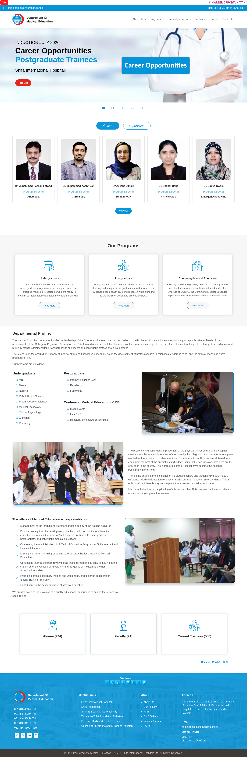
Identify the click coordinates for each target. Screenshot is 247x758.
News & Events (152, 722)
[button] (103, 107)
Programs (157, 18)
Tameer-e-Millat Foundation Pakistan (102, 717)
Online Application (179, 18)
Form (146, 712)
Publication (201, 18)
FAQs (146, 727)
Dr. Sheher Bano (168, 184)
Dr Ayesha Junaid (123, 184)
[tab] (107, 124)
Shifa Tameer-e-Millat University (99, 712)
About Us (140, 18)
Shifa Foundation (90, 708)
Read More (26, 82)
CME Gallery (150, 717)
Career (214, 18)
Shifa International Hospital (96, 703)
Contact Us (228, 18)
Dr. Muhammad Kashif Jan (78, 184)
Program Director (33, 193)
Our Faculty (150, 708)
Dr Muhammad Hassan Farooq (33, 184)
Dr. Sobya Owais (213, 184)
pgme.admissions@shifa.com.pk (200, 727)
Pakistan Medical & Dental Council (100, 722)
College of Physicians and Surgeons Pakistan (107, 727)
